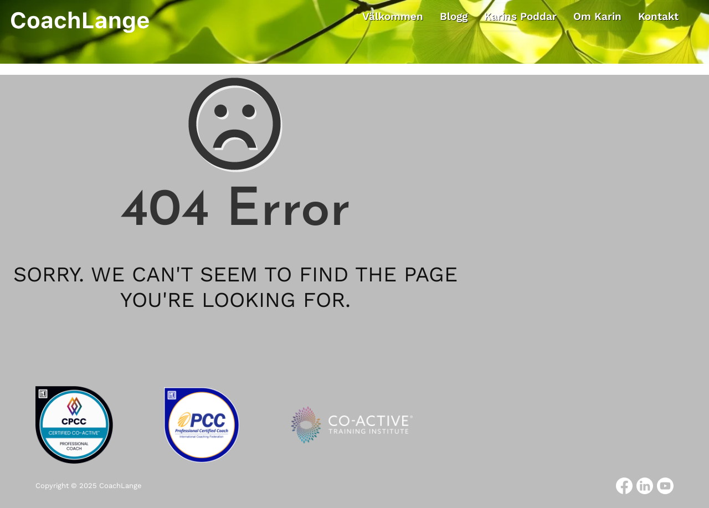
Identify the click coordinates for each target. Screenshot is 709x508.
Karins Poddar (520, 16)
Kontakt (658, 16)
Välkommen (392, 16)
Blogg (453, 16)
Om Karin (597, 16)
